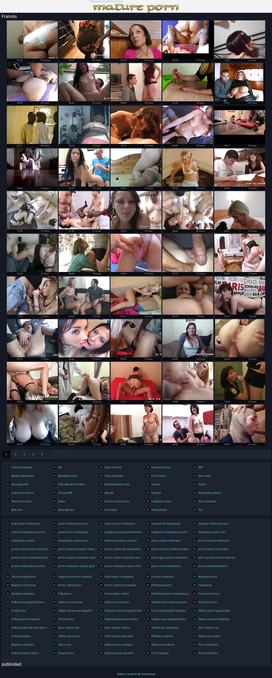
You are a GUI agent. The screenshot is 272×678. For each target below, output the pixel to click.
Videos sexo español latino (168, 619)
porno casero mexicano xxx (122, 557)
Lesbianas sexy (161, 501)
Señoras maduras (163, 644)
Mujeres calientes (22, 644)
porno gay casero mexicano (168, 557)
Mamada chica (67, 476)
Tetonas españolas (23, 576)
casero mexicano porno (73, 523)
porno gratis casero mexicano (215, 557)
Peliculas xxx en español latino (122, 610)
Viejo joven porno (22, 493)
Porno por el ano (209, 593)
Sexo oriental (113, 467)
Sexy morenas (207, 501)
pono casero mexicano (166, 540)
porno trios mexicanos (166, 566)
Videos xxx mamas (70, 602)
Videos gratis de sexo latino (28, 627)
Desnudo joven (161, 467)
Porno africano (208, 653)
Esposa (156, 493)
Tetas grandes (114, 476)
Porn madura (160, 653)
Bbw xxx (16, 510)
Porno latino (66, 619)
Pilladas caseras (162, 636)
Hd (60, 467)
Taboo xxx (64, 644)
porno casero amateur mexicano (75, 549)
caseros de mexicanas (165, 523)
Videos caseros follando (214, 619)
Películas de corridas (71, 484)
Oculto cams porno (117, 501)
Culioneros (205, 585)
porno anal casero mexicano (28, 549)
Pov (200, 510)
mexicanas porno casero (121, 540)
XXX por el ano (207, 602)
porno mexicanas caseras (28, 566)
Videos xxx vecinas (117, 602)
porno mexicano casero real (122, 566)
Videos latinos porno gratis (168, 602)
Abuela (109, 493)
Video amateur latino (25, 653)
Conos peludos (21, 636)
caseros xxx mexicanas (73, 532)
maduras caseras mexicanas (122, 532)
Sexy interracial (21, 501)
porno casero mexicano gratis (28, 557)
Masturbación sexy (117, 484)
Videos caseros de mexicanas (106, 1)
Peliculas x (65, 593)
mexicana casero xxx (211, 532)
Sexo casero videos (117, 627)
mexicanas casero (23, 540)
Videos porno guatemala (214, 610)
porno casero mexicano (213, 549)
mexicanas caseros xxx (73, 540)
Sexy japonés (19, 484)
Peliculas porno (161, 585)
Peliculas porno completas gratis (168, 593)
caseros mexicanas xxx (213, 523)
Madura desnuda (22, 476)
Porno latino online (117, 593)
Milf (200, 467)
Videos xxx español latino (27, 602)
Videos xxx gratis (209, 636)
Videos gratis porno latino (121, 619)
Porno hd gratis (208, 644)
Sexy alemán (66, 510)
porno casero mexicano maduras (75, 557)
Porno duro (158, 476)
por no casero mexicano (214, 540)
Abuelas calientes (22, 593)
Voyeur (156, 484)
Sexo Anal (204, 476)
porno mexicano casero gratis (75, 566)
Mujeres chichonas (23, 585)
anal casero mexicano (25, 523)
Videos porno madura (119, 644)
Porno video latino (70, 585)
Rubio (61, 501)
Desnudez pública (209, 493)
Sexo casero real (68, 627)
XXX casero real (208, 627)
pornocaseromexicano (213, 566)
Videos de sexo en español (75, 610)
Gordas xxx (18, 610)
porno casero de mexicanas (122, 549)
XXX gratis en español (25, 619)
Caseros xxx (66, 653)
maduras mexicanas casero (168, 532)
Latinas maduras (162, 576)
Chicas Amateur (21, 467)
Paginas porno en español (75, 576)
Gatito (202, 484)
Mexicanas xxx (207, 576)
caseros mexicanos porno (28, 532)
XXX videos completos (119, 576)
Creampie (111, 510)
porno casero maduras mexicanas (168, 549)
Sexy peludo (159, 510)
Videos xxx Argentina (165, 627)
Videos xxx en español (119, 653)
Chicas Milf (65, 493)
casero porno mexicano (120, 523)
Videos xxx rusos (69, 636)
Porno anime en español (120, 585)
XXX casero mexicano (119, 636)
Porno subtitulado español (168, 610)
